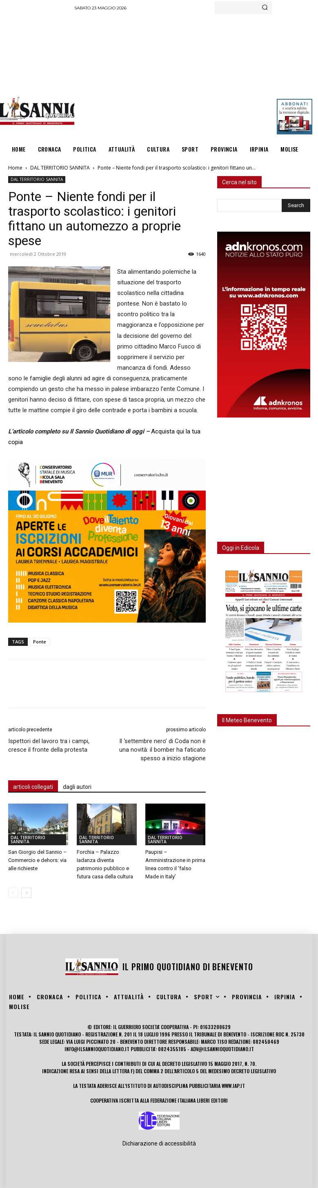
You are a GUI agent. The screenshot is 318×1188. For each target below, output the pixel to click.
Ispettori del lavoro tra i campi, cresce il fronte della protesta (48, 745)
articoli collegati (33, 787)
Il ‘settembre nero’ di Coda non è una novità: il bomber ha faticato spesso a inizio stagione (162, 749)
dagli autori (77, 787)
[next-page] (26, 893)
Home (15, 167)
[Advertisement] (196, 75)
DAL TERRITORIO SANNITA (60, 167)
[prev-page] (13, 893)
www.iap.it (233, 1085)
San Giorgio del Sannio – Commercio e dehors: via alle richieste (37, 860)
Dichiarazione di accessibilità (159, 1143)
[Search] (265, 7)
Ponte (39, 642)
